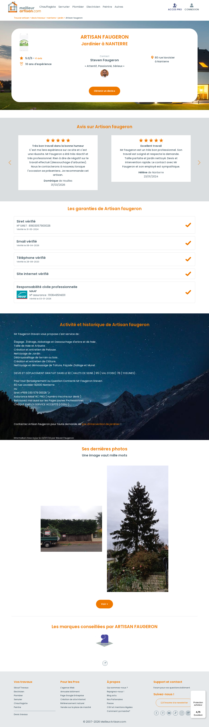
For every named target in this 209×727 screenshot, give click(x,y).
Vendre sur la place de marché (75, 707)
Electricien (97, 7)
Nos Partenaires (115, 699)
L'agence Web (67, 687)
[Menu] (204, 692)
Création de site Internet (73, 699)
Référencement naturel (72, 703)
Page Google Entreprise (72, 695)
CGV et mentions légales (120, 707)
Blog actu (112, 695)
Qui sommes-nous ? (117, 687)
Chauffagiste (51, 7)
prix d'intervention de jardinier (101, 425)
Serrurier (68, 7)
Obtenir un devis (104, 91)
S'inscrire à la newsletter (174, 702)
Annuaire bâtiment (70, 691)
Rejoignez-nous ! (115, 691)
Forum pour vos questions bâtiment (171, 687)
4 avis (38, 59)
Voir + (104, 604)
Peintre (111, 7)
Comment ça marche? (118, 711)
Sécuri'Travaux (21, 687)
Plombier (82, 7)
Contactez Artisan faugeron (32, 425)
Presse (110, 703)
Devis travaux (21, 714)
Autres (123, 7)
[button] (9, 163)
